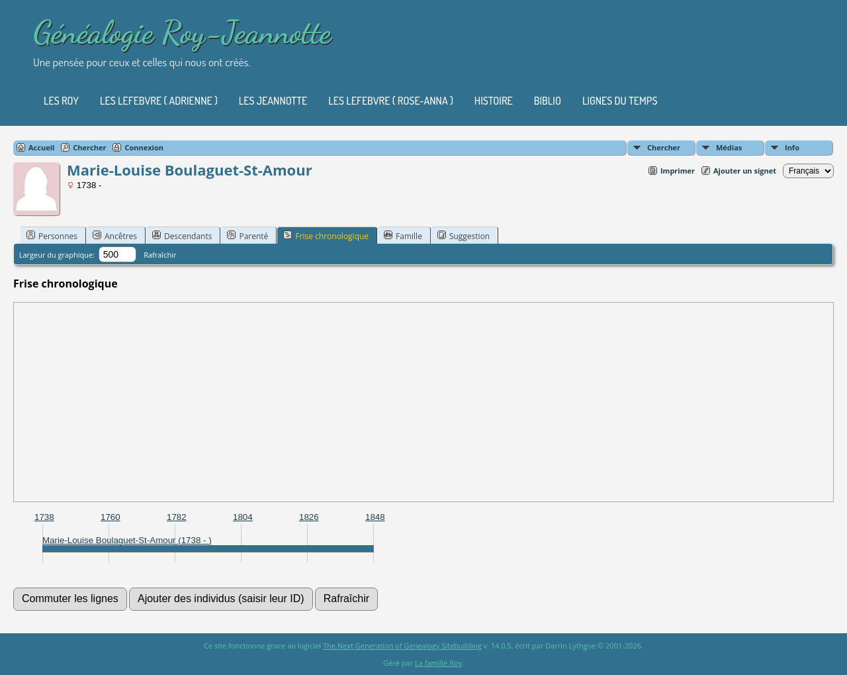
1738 (44, 517)
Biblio (547, 100)
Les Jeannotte (273, 100)
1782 (177, 517)
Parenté (247, 236)
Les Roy (61, 100)
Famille (403, 236)
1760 (110, 517)
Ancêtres (115, 236)
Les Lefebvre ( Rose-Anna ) (390, 100)
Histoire (493, 100)
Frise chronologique (326, 236)
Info (792, 147)
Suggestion (463, 236)
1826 (309, 517)
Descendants (182, 236)
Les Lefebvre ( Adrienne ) (159, 100)
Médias (729, 147)
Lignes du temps (620, 100)
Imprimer (677, 171)
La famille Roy (438, 663)
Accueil (41, 147)
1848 (375, 517)
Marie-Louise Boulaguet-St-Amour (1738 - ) (127, 540)
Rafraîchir (160, 255)
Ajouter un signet (744, 171)
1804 (243, 517)
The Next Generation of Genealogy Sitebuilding (402, 645)
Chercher (663, 147)
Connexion (143, 147)
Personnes (51, 236)
